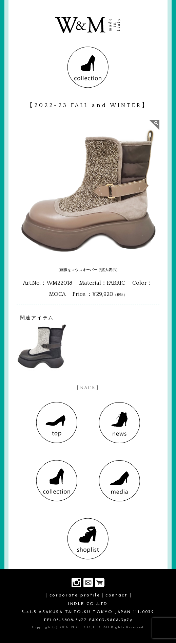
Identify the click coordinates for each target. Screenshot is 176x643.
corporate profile (75, 595)
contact (116, 595)
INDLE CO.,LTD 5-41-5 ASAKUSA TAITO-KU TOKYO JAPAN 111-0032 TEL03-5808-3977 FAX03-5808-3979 (88, 612)
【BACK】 (88, 388)
